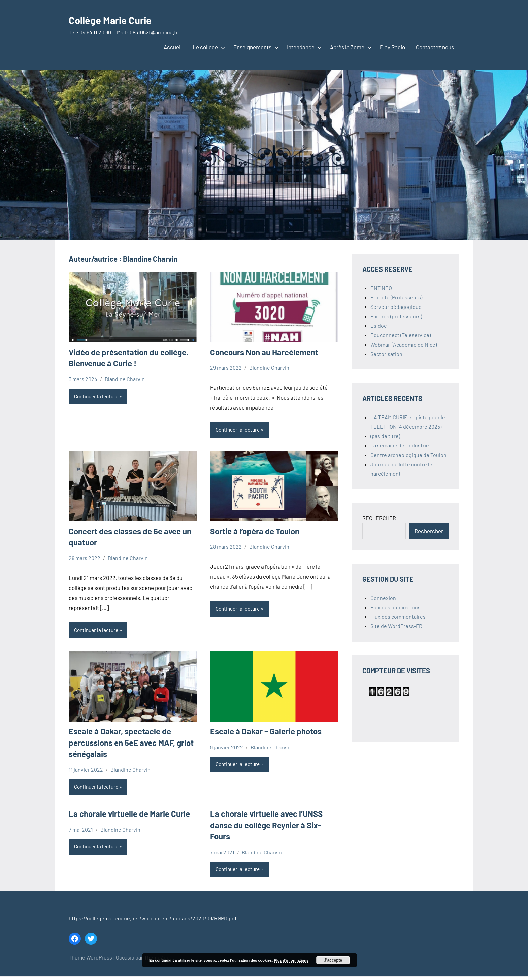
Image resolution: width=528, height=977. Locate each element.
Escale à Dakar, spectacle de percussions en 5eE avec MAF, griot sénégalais (131, 743)
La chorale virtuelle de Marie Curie (129, 815)
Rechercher (429, 531)
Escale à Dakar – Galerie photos (266, 732)
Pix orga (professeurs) (396, 316)
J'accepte (333, 960)
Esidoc (378, 325)
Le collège (208, 47)
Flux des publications (395, 607)
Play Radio (392, 47)
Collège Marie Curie (120, 19)
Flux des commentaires (398, 616)
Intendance (303, 47)
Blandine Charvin (125, 379)
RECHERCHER (379, 518)
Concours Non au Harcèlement (264, 352)
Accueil (173, 47)
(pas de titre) (385, 436)
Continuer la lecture (97, 396)
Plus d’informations (291, 960)
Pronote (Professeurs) (396, 297)
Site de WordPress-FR (396, 626)
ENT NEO (381, 288)
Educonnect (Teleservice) (400, 335)
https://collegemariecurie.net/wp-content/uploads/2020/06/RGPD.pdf (153, 919)
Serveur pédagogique (396, 306)
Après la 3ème (349, 47)
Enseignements (254, 47)
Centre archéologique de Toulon (408, 454)
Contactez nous (435, 47)
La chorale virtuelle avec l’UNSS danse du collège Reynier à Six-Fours (266, 826)
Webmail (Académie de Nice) (403, 344)
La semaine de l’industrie (399, 445)
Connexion (383, 597)
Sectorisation (386, 354)
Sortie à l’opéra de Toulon (254, 531)
